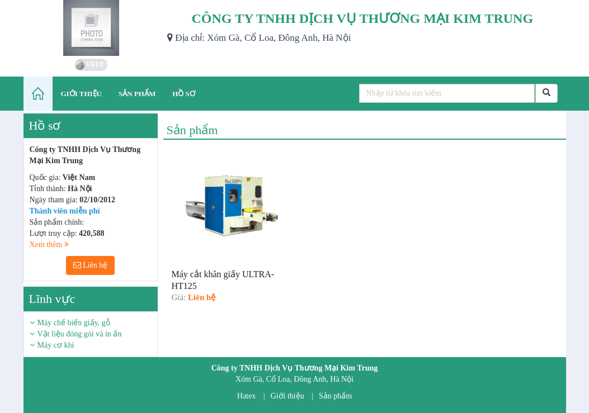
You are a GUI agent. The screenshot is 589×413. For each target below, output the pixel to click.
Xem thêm (49, 244)
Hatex (246, 396)
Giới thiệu (287, 396)
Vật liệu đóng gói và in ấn (79, 334)
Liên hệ (90, 265)
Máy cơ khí (55, 345)
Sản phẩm (335, 396)
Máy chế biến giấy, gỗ (73, 323)
